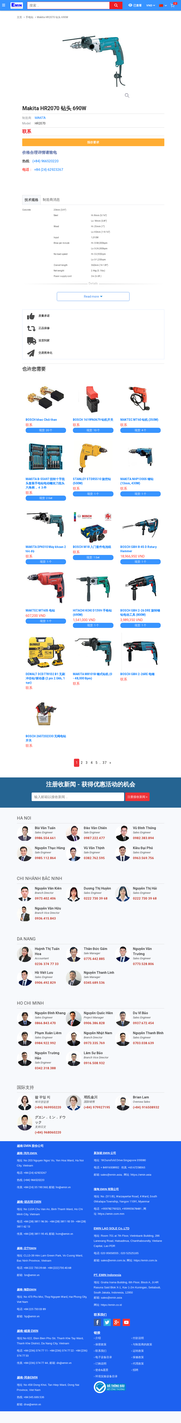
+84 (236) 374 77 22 (62, 1354)
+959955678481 (132, 1213)
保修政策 (138, 1361)
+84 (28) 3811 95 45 (36, 1238)
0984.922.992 (45, 1047)
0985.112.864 (45, 862)
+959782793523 (111, 1213)
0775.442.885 (94, 963)
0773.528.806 (143, 968)
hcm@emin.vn (64, 1238)
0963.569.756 (143, 862)
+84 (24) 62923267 (35, 1177)
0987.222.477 (94, 842)
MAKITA (40, 118)
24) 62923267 (52, 170)
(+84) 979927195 (97, 1112)
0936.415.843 (45, 923)
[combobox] (66, 5)
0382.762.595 (94, 862)
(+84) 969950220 (48, 1112)
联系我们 (100, 1355)
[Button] (3, 5)
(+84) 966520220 (34, 1184)
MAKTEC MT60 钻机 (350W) (139, 419)
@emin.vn (34, 1320)
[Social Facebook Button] (97, 1326)
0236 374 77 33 (47, 968)
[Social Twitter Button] (107, 1326)
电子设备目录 (103, 1361)
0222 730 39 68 (95, 903)
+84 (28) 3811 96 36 (36, 1225)
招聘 (135, 1374)
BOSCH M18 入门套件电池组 (92, 551)
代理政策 (138, 1367)
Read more (91, 296)
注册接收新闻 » (137, 801)
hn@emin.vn (63, 1191)
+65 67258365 (136, 1171)
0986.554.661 (45, 842)
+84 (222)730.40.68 (59, 1272)
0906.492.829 (45, 987)
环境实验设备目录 (106, 1380)
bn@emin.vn (32, 1279)
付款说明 (138, 1342)
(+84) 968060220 (48, 1137)
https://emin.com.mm (111, 1218)
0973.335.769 (94, 1047)
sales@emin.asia (111, 1179)
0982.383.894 (143, 842)
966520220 (50, 161)
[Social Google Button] (117, 1326)
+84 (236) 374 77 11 (36, 1354)
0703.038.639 (143, 1047)
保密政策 (100, 1348)
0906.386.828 (94, 1027)
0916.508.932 (94, 1067)
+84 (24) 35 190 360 (36, 1191)
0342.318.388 (45, 1072)
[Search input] (66, 5)
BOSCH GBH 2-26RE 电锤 (137, 678)
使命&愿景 (101, 1374)
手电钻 (29, 17)
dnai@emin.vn (32, 1408)
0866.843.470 (45, 1027)
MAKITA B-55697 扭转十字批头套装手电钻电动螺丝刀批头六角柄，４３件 (45, 487)
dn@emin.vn (64, 1367)
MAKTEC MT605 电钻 (41, 614)
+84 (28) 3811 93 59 (62, 1225)
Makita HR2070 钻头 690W (52, 17)
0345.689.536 (94, 987)
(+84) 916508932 (146, 1112)
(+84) (36, 161)
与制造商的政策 (142, 1348)
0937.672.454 (143, 1027)
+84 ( (38, 170)
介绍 (98, 1342)
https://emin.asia (141, 1179)
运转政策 (138, 1355)
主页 (19, 17)
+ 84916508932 (110, 1171)
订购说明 (100, 1367)
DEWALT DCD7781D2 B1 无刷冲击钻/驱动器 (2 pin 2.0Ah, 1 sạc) (46, 683)
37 (104, 767)
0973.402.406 (45, 903)
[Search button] (116, 5)
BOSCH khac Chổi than (41, 419)
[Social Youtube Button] (126, 1326)
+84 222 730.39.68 (35, 1272)
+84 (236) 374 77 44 (36, 1367)
